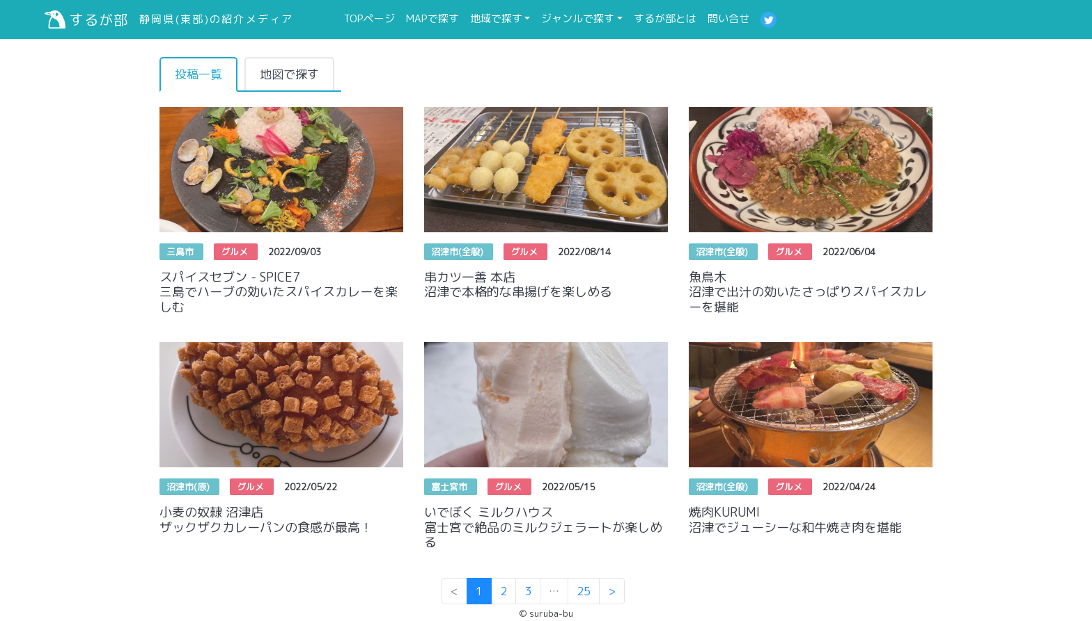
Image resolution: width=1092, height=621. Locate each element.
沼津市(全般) (458, 251)
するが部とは (668, 18)
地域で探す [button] (496, 18)
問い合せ (731, 18)
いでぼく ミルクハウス (546, 526)
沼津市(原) (189, 487)
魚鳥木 (811, 291)
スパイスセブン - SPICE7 (281, 291)
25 (584, 591)
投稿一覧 (198, 74)
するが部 (86, 19)
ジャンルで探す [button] (577, 18)
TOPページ (372, 18)
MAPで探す (435, 18)
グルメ (236, 251)
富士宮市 (450, 487)
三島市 (181, 251)
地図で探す (289, 74)
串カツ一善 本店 (546, 284)
